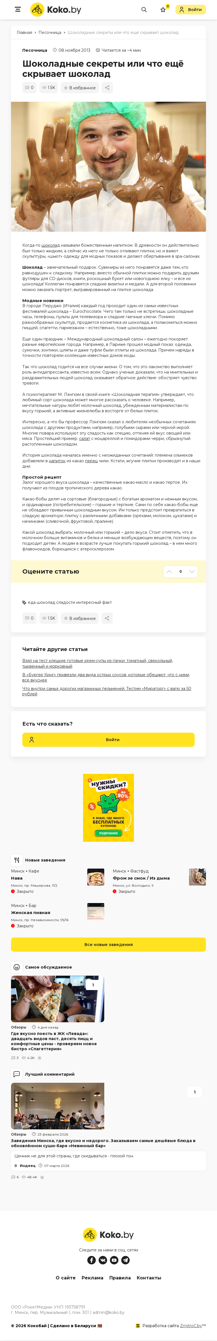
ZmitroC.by (191, 1326)
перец (91, 460)
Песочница (34, 50)
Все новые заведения (108, 944)
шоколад (51, 245)
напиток (57, 460)
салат (84, 438)
